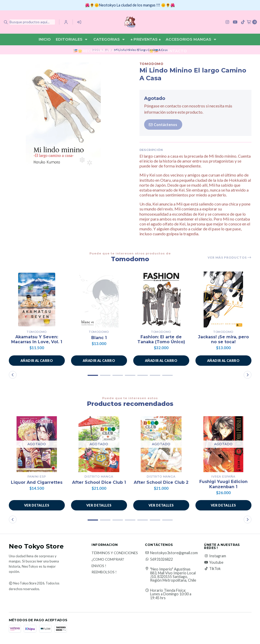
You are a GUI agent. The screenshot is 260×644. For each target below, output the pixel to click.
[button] (37, 360)
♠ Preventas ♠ (146, 39)
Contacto (175, 51)
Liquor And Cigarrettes (36, 482)
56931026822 (159, 559)
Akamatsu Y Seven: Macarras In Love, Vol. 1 (36, 339)
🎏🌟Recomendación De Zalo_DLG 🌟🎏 (115, 51)
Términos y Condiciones (115, 553)
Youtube (213, 562)
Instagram (215, 556)
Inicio (45, 39)
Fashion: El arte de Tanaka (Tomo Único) (161, 339)
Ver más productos (229, 257)
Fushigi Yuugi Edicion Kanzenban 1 (223, 484)
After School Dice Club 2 (161, 482)
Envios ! (99, 566)
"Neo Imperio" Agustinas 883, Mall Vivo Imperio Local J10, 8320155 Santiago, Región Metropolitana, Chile (173, 574)
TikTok (212, 568)
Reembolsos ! (104, 572)
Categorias (109, 39)
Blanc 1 (99, 337)
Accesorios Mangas (191, 39)
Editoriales (72, 39)
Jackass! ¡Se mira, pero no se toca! (223, 339)
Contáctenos (162, 124)
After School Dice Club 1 (99, 482)
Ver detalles (37, 505)
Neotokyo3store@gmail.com (171, 553)
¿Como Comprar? (108, 559)
